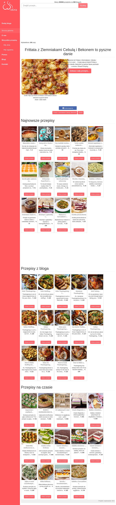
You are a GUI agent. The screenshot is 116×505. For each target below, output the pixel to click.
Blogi (4, 59)
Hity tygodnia (7, 50)
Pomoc (4, 55)
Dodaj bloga (6, 23)
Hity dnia (6, 45)
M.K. (113, 501)
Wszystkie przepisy (9, 40)
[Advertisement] (68, 24)
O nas (4, 35)
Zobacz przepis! (29, 158)
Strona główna (7, 30)
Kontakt (5, 64)
